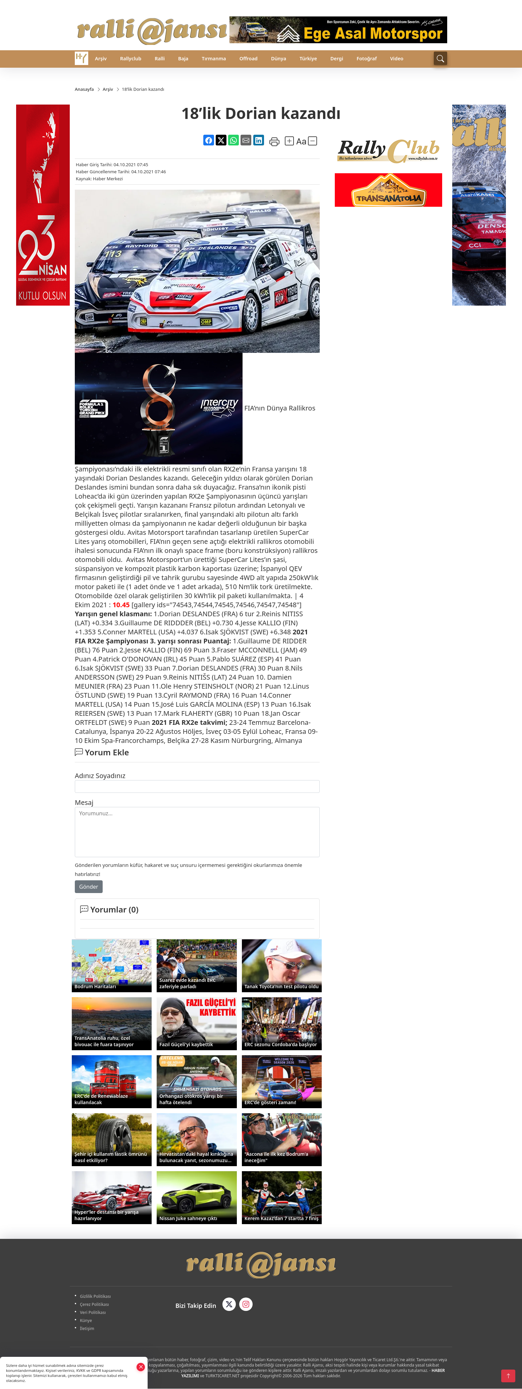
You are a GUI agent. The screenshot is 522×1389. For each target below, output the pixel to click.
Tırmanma (214, 58)
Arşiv (101, 58)
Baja (183, 58)
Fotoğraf (367, 58)
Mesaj (84, 802)
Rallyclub (130, 58)
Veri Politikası (94, 1313)
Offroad (249, 58)
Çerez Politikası (95, 1305)
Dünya (278, 58)
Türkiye (308, 58)
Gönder (88, 887)
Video (396, 58)
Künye (87, 1321)
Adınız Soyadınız (100, 775)
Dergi (336, 58)
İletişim (88, 1329)
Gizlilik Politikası (96, 1297)
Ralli (160, 58)
